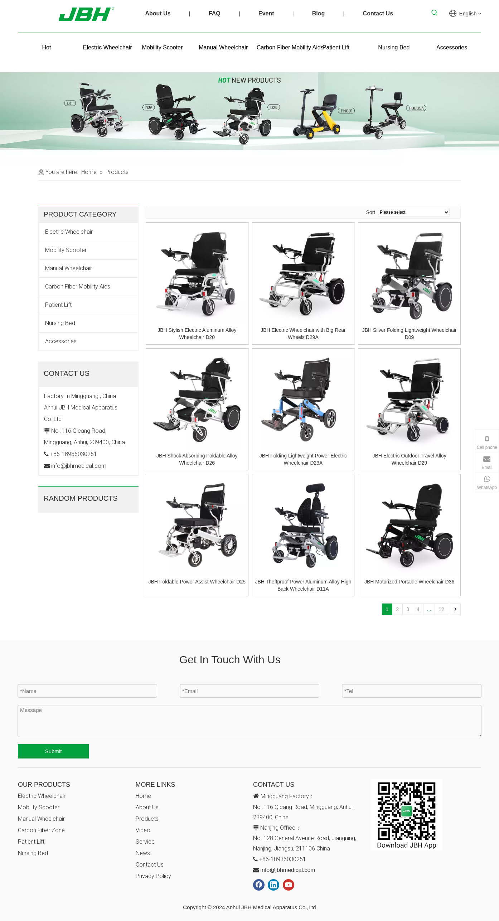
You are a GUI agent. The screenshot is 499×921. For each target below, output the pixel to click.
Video (143, 830)
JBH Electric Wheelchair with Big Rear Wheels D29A (303, 333)
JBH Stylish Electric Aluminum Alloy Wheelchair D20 (197, 333)
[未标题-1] (249, 33)
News (143, 853)
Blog (318, 13)
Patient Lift (58, 304)
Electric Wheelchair (69, 231)
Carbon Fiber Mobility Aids (77, 286)
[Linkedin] (273, 885)
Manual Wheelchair (68, 268)
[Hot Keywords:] (434, 12)
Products (147, 818)
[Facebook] (259, 885)
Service (145, 841)
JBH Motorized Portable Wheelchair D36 (409, 582)
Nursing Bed (60, 323)
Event (266, 13)
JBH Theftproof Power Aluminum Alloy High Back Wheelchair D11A (303, 585)
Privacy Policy (153, 876)
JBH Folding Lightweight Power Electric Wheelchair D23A (303, 459)
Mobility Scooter (66, 250)
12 (441, 609)
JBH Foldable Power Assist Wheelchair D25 (197, 582)
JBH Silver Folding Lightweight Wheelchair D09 (409, 333)
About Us (157, 13)
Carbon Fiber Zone (41, 830)
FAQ (215, 13)
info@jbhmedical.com (287, 870)
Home (143, 795)
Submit (53, 751)
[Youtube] (288, 885)
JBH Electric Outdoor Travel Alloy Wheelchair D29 (409, 459)
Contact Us (378, 13)
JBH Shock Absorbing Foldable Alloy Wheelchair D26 (196, 459)
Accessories (61, 341)
